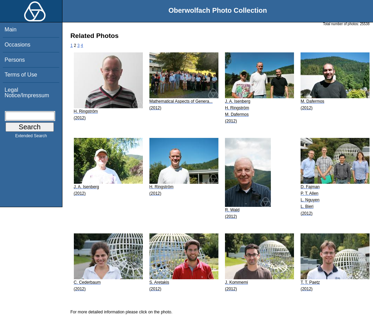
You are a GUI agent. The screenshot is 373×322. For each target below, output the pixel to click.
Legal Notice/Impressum (26, 92)
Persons (14, 60)
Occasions (17, 45)
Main (10, 29)
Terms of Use (20, 75)
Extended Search (31, 137)
